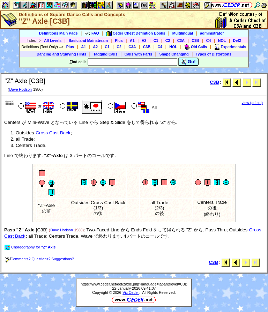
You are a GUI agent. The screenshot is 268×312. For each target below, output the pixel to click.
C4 (208, 40)
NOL (222, 40)
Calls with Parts (138, 54)
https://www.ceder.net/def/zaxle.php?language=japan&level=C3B (134, 284)
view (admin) (252, 103)
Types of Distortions (213, 54)
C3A (181, 40)
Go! (188, 62)
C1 (156, 40)
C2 (167, 40)
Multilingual (182, 33)
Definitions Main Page (58, 33)
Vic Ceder (130, 292)
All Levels (52, 40)
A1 (132, 40)
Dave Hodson (20, 89)
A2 (144, 40)
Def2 (237, 40)
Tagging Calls (105, 54)
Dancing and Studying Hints (61, 54)
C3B (195, 40)
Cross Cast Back (53, 132)
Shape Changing (173, 54)
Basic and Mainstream (88, 40)
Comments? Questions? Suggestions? (39, 259)
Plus (119, 40)
